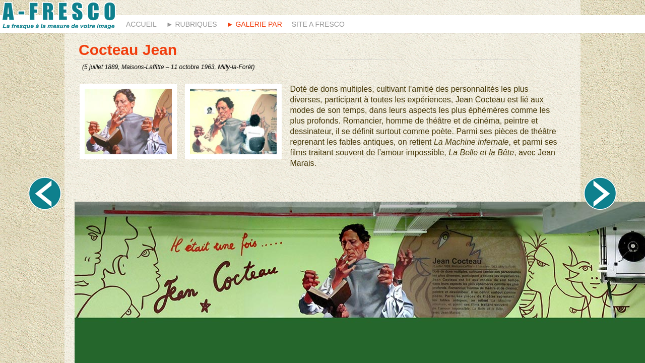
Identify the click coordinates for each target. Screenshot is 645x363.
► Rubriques (191, 24)
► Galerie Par (254, 24)
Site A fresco (318, 24)
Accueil (141, 24)
